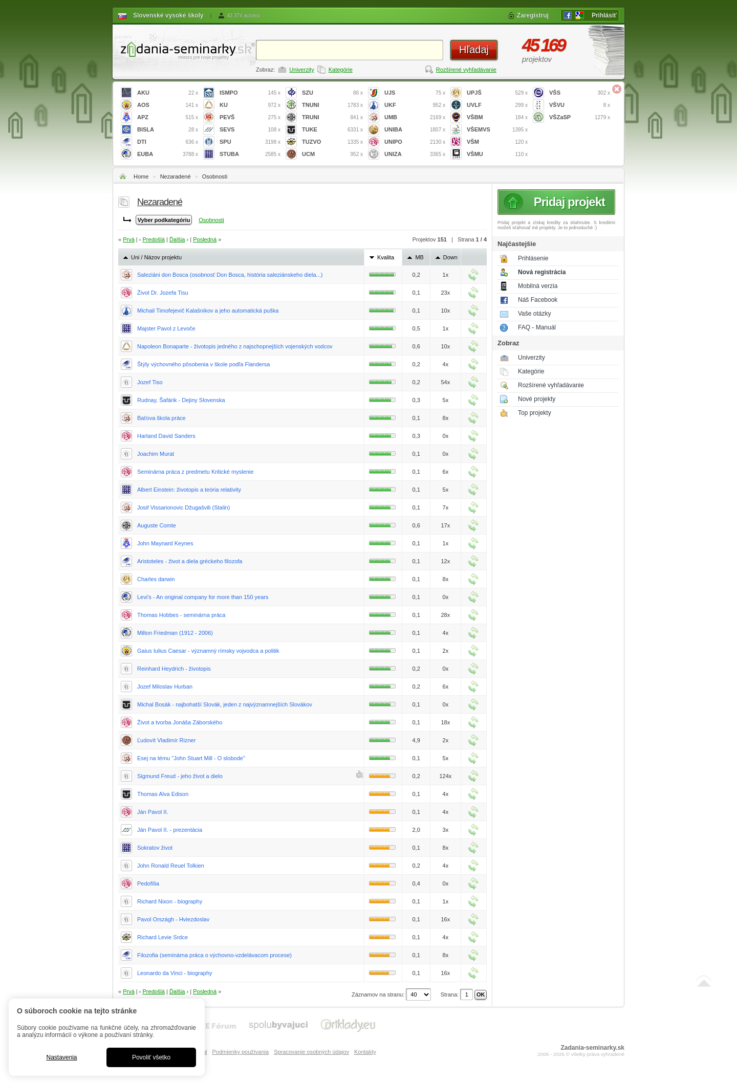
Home (141, 176)
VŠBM (497, 117)
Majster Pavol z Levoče (166, 328)
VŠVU (579, 105)
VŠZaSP (579, 117)
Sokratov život (154, 848)
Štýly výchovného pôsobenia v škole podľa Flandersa (203, 364)
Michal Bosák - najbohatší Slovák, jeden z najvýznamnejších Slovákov (224, 704)
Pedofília (148, 883)
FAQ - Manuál (537, 327)
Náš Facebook (537, 299)
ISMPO (250, 93)
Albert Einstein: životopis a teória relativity (189, 489)
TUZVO (332, 142)
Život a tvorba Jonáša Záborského (179, 722)
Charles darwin (156, 579)
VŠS (579, 93)
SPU (250, 142)
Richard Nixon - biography (169, 901)
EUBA (167, 154)
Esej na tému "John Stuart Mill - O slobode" (191, 758)
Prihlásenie (533, 258)
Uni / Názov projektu (156, 257)
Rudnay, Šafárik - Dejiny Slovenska (181, 400)
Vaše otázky (534, 313)
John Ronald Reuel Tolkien (170, 865)
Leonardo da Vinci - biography (174, 973)
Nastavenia (61, 1057)
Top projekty (534, 412)
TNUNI (332, 105)
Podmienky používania (240, 1052)
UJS (414, 93)
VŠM (497, 142)
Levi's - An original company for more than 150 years (202, 597)
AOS (167, 105)
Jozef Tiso (150, 382)
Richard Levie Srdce (162, 937)
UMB (414, 117)
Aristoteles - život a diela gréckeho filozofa (189, 561)
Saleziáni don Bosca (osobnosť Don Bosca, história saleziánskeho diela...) (229, 275)
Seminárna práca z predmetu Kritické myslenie (195, 472)
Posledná (204, 239)
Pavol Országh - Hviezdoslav (173, 919)
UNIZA (414, 154)
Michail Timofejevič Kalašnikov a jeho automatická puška (207, 310)
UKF (414, 105)
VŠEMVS (497, 130)
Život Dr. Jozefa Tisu (162, 293)
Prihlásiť (604, 15)
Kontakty (365, 1052)
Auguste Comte (156, 525)
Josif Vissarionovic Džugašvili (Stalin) (183, 507)
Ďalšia (177, 239)
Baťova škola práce (161, 418)
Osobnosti (215, 176)
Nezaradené (175, 176)
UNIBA (414, 130)
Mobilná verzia (537, 286)
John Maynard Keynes (165, 543)
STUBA (250, 154)
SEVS (250, 130)
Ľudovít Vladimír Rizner (166, 740)
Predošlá (154, 239)
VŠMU (497, 154)
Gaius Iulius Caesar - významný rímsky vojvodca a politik (208, 651)
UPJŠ (497, 93)
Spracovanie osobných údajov (311, 1052)
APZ (167, 117)
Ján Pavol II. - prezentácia (169, 830)
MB (419, 257)
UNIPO (414, 142)
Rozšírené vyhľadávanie (466, 70)
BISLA (167, 130)
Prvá (129, 239)
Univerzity (301, 70)
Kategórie (341, 70)
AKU (167, 93)
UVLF (497, 105)
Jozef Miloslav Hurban (164, 686)
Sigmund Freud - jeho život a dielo (180, 776)
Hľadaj (474, 49)
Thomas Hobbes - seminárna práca (181, 615)
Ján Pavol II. (152, 812)
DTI (167, 142)
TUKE (332, 130)
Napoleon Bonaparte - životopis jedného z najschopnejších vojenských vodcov (235, 346)
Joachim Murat (155, 454)
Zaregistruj (533, 15)
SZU (332, 93)
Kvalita (385, 257)
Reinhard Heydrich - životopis (174, 669)
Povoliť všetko (151, 1057)
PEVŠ (250, 117)
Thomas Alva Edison (162, 794)
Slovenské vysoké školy (168, 15)
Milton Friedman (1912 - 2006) (175, 633)
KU (250, 105)
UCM (332, 154)
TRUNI (332, 117)
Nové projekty (536, 399)
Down (450, 257)
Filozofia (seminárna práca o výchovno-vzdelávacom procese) (214, 955)
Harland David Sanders (166, 436)
